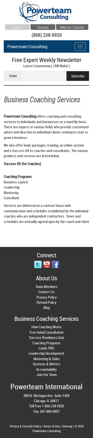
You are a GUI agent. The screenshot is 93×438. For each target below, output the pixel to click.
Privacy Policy (46, 297)
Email (13, 75)
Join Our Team (46, 374)
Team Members (46, 286)
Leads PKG (46, 348)
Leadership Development (46, 353)
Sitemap (67, 426)
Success (42, 27)
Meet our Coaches (72, 27)
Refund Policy (47, 302)
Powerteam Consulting (27, 46)
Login (17, 27)
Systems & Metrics (47, 363)
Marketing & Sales (46, 358)
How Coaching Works (46, 326)
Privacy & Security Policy (25, 426)
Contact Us (46, 291)
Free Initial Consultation (46, 332)
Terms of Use (51, 426)
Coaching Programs (46, 342)
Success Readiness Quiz (46, 337)
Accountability (46, 369)
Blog (46, 307)
